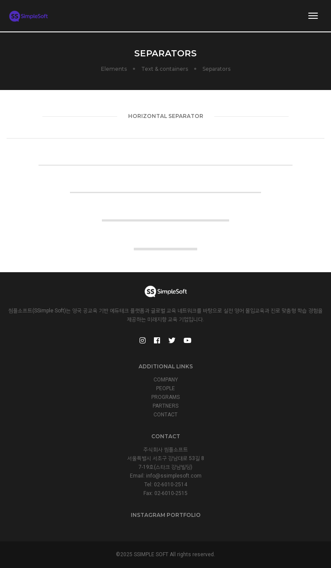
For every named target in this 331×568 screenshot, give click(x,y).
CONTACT (165, 415)
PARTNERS (165, 406)
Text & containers (164, 69)
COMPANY (165, 380)
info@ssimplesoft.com (174, 476)
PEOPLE (165, 388)
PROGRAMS (165, 397)
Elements (114, 69)
